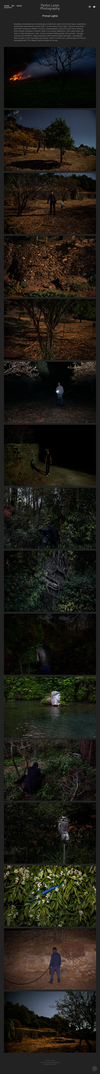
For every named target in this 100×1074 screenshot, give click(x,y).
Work (6, 6)
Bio (13, 6)
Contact (8, 8)
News (19, 6)
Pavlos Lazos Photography (50, 6)
